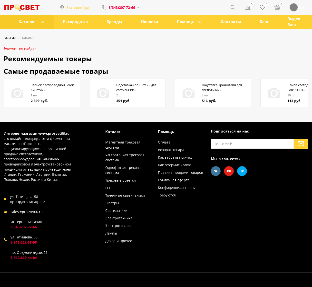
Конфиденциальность (176, 187)
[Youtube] (229, 171)
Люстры (112, 203)
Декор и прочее (118, 240)
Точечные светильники (125, 195)
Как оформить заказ (175, 165)
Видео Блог (293, 21)
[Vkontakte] (216, 171)
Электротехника (118, 218)
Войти (298, 7)
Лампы (111, 233)
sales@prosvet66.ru (26, 211)
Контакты (231, 21)
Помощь (185, 21)
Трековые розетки (120, 180)
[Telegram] (242, 171)
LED (108, 187)
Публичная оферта (174, 180)
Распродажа (75, 21)
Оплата (164, 142)
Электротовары (118, 225)
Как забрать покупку (175, 157)
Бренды (114, 21)
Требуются (167, 195)
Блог (264, 21)
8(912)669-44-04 (23, 257)
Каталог (25, 21)
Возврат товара (171, 149)
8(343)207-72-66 (122, 7)
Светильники (116, 210)
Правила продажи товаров (180, 172)
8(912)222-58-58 (23, 242)
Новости (149, 21)
